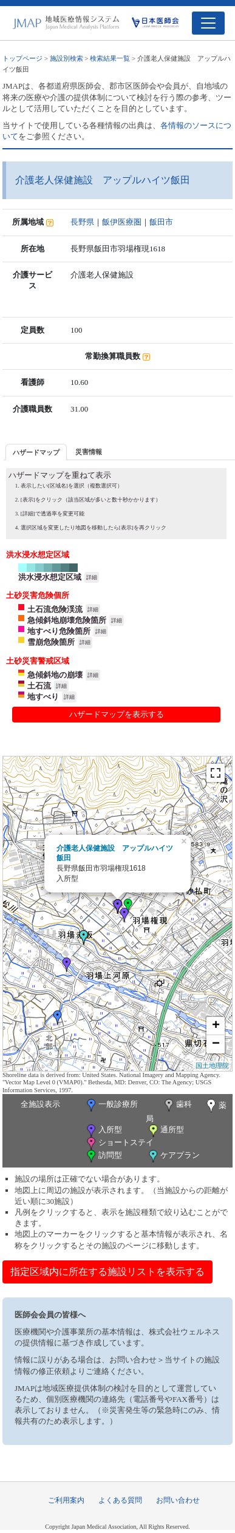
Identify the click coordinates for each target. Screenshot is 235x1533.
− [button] (216, 1044)
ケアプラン (173, 1156)
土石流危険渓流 (55, 609)
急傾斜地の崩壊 (55, 674)
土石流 (39, 685)
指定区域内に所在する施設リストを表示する (107, 1271)
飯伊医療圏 (121, 221)
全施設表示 (40, 1104)
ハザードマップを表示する (116, 714)
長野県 (82, 221)
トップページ (22, 58)
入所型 (103, 1130)
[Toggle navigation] (208, 23)
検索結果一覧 (110, 58)
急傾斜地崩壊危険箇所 (66, 620)
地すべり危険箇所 (58, 631)
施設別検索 (66, 58)
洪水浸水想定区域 (49, 577)
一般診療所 (111, 1105)
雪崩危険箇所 (51, 642)
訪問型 (103, 1156)
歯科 (177, 1105)
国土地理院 (212, 1065)
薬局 (186, 1111)
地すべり (43, 696)
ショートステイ (119, 1143)
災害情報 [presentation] (88, 451)
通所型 (165, 1130)
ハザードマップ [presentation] (36, 452)
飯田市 (161, 221)
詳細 (91, 577)
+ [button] (216, 1026)
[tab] (36, 452)
